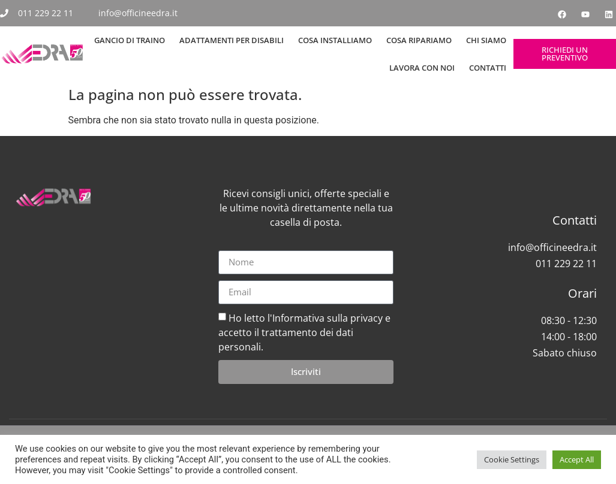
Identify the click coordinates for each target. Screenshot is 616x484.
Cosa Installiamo (335, 40)
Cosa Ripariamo (419, 40)
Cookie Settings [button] (511, 459)
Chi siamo (486, 40)
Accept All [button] (577, 459)
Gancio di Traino (129, 40)
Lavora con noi (422, 67)
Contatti (487, 67)
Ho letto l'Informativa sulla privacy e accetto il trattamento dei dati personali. (304, 332)
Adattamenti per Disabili (231, 40)
